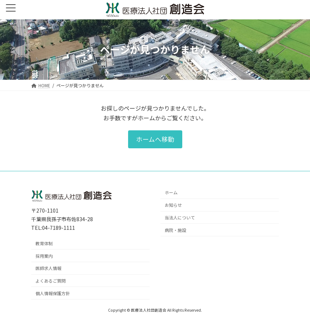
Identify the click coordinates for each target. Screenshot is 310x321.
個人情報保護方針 (53, 293)
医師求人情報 (48, 268)
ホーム (171, 192)
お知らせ (173, 205)
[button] (155, 139)
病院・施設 (175, 230)
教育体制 (44, 243)
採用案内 (44, 255)
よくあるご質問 (51, 281)
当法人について (180, 217)
